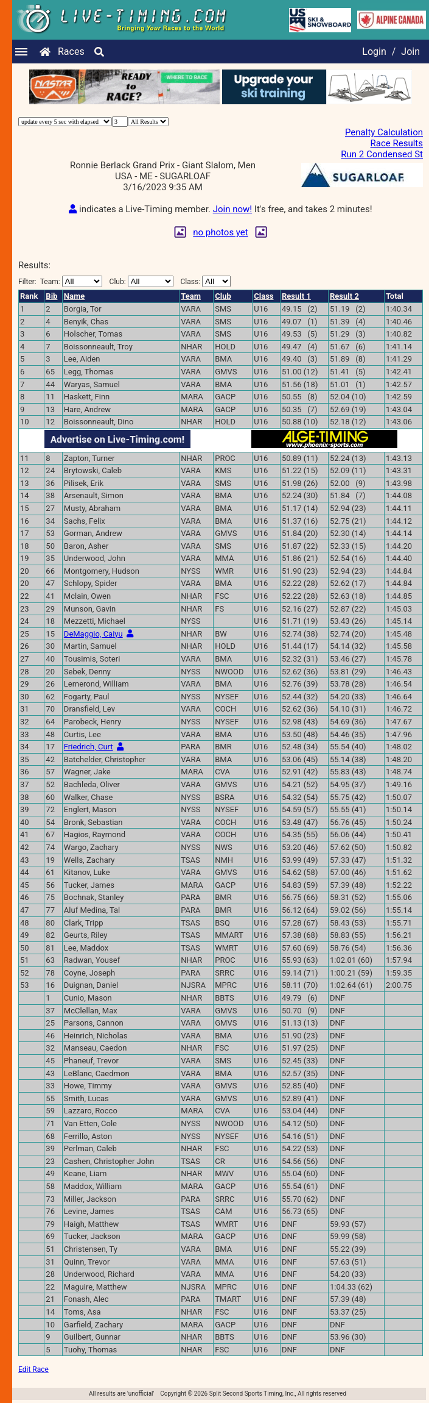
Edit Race (33, 1369)
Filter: (60, 281)
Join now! (232, 209)
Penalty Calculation (384, 132)
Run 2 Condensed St (382, 154)
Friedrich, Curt (88, 746)
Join (410, 51)
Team (191, 296)
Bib (51, 296)
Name (74, 296)
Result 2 (344, 296)
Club (223, 296)
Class (263, 296)
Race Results (397, 143)
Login (374, 51)
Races (71, 51)
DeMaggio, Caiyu (93, 633)
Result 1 (296, 296)
